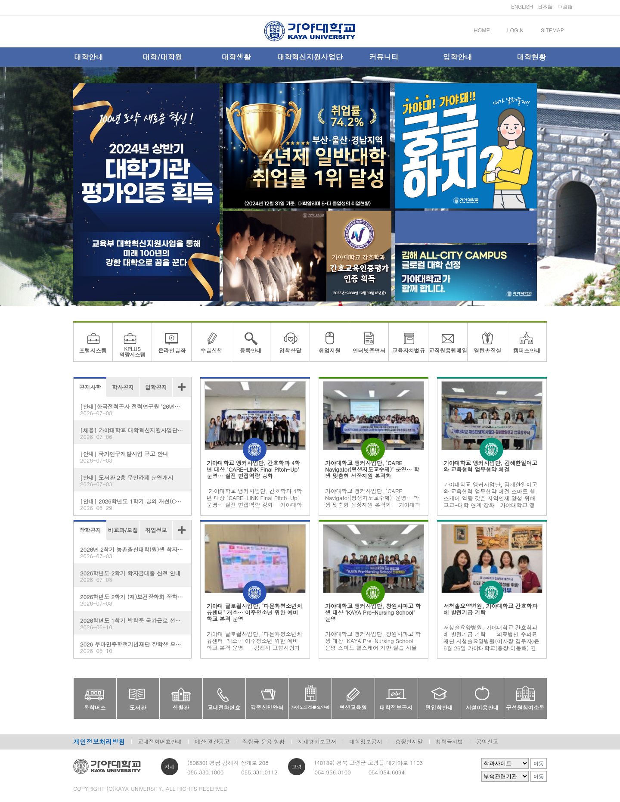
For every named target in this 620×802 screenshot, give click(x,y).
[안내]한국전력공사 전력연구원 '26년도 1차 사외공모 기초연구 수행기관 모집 (135, 409)
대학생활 (236, 57)
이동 (538, 764)
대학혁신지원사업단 (310, 57)
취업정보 (156, 530)
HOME (482, 30)
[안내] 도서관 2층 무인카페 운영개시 (132, 480)
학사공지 (123, 387)
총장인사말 (409, 741)
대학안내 (88, 57)
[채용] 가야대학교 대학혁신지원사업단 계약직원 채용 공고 (135, 433)
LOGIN (515, 30)
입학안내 (457, 57)
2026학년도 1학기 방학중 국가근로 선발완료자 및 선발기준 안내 (135, 623)
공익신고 (487, 741)
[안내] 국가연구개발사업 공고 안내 (132, 457)
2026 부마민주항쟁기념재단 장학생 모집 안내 (135, 647)
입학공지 (156, 387)
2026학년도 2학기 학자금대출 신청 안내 (132, 576)
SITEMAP (552, 30)
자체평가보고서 (317, 741)
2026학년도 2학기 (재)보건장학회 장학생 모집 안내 (135, 600)
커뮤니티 (383, 57)
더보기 (181, 387)
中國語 (565, 6)
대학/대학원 (162, 57)
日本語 (545, 6)
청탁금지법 (449, 741)
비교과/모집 (123, 530)
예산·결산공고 (212, 741)
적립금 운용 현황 (263, 741)
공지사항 (90, 387)
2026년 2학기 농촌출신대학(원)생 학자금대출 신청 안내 (135, 552)
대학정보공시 (365, 741)
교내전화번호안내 (160, 741)
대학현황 (531, 57)
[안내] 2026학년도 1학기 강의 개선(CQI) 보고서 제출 (135, 504)
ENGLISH (522, 6)
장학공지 (90, 530)
